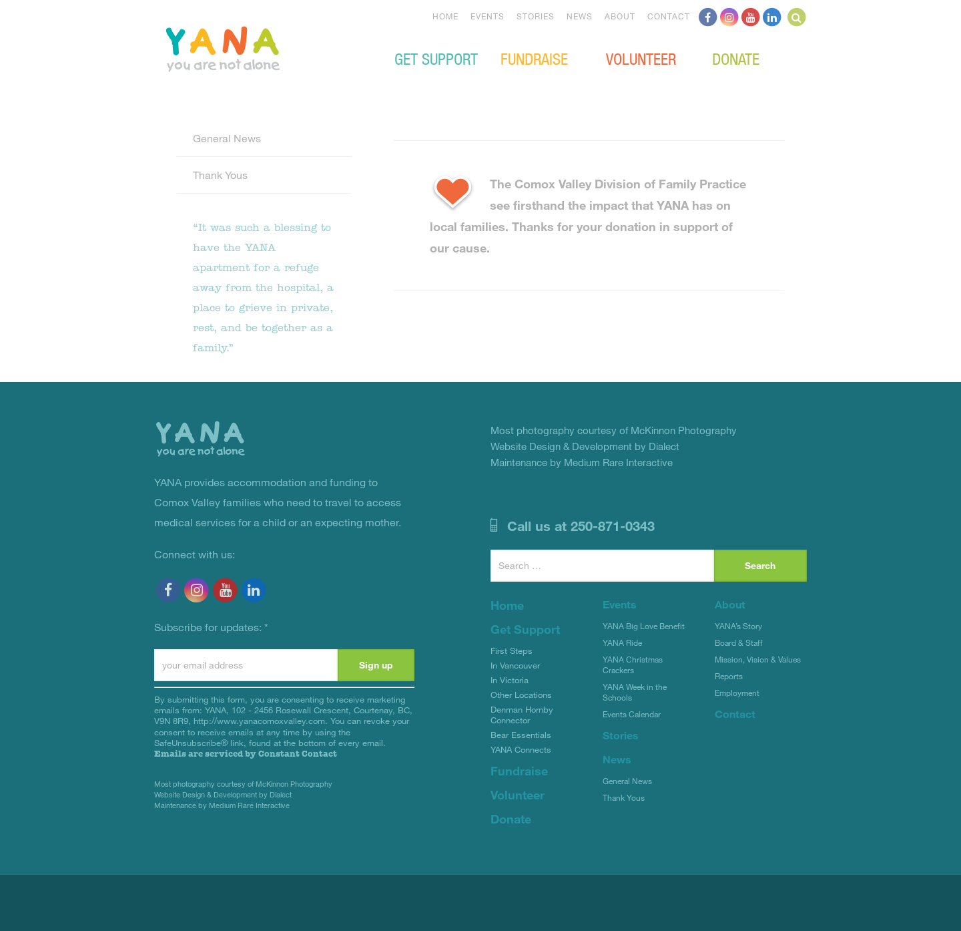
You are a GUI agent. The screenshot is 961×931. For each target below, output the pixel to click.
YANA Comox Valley (267, 47)
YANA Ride (622, 642)
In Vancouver (515, 665)
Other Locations (521, 694)
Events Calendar (632, 714)
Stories (536, 16)
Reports (729, 676)
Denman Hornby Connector (522, 714)
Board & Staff (739, 642)
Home (445, 16)
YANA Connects (521, 749)
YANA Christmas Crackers (633, 664)
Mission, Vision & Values (758, 659)
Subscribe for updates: (211, 626)
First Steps (512, 650)
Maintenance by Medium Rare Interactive (222, 805)
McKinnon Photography (294, 783)
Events (487, 16)
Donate (735, 58)
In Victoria (510, 680)
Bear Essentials (521, 734)
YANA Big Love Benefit (644, 625)
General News (227, 138)
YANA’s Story (738, 625)
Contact (668, 16)
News (580, 16)
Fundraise (534, 58)
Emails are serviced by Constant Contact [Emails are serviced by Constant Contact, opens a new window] (245, 753)
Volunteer (641, 58)
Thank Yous (220, 174)
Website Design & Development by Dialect (223, 794)
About (620, 16)
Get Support (436, 58)
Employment (737, 692)
